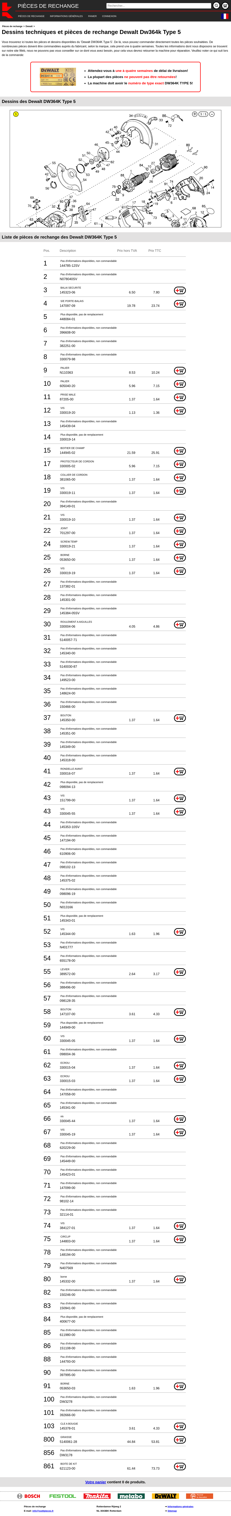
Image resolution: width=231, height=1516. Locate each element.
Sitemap (172, 1510)
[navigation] (110, 16)
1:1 (203, 114)
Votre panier (95, 1482)
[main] (115, 755)
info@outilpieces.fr (42, 1510)
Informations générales (180, 1506)
